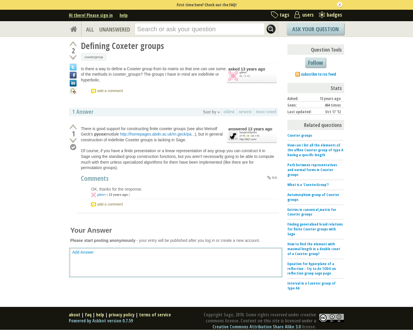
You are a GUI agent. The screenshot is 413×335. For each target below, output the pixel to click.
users (308, 14)
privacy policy (122, 315)
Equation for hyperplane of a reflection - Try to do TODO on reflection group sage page (311, 268)
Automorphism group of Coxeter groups (313, 197)
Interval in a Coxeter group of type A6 (311, 286)
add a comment (110, 91)
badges (334, 14)
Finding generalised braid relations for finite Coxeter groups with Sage (315, 229)
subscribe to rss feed (318, 74)
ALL (90, 29)
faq (88, 315)
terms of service (155, 315)
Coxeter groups (299, 135)
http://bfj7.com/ (247, 139)
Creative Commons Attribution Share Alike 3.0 (257, 327)
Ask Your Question (315, 29)
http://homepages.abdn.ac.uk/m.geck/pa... (157, 134)
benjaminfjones (248, 132)
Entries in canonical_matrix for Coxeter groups (311, 212)
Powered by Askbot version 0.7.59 (101, 321)
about (74, 315)
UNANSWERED (114, 29)
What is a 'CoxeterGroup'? (308, 184)
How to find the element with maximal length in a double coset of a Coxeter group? (313, 248)
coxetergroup (94, 57)
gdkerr (243, 72)
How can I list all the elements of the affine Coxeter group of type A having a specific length (315, 149)
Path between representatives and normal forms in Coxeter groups (312, 169)
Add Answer (83, 252)
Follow (315, 62)
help (124, 15)
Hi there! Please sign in (91, 15)
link (274, 178)
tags (284, 14)
